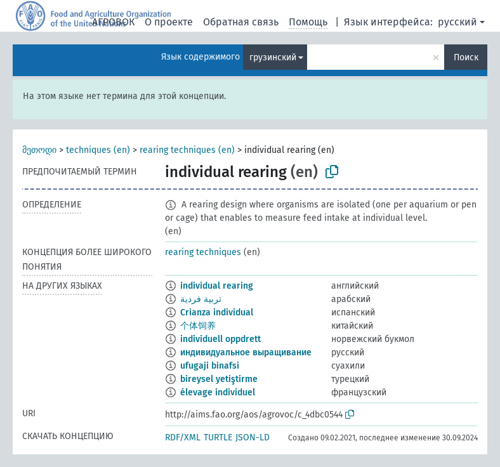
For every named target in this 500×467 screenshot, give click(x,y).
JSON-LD (252, 437)
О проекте (169, 22)
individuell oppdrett (220, 339)
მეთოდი (39, 150)
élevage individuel (217, 392)
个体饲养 (198, 325)
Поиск (466, 57)
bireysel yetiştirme (219, 379)
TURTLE (218, 437)
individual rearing (216, 285)
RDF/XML (183, 437)
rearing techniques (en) (187, 150)
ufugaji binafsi (209, 365)
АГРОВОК (113, 22)
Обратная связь (241, 22)
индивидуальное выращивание (246, 352)
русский (457, 22)
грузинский (272, 57)
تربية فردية (200, 299)
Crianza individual (216, 312)
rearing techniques (203, 252)
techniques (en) (98, 150)
